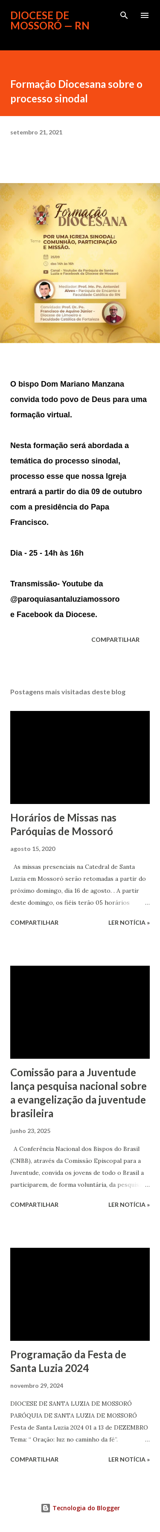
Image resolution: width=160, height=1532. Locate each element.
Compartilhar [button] (115, 639)
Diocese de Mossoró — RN (50, 20)
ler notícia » (129, 922)
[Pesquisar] (124, 15)
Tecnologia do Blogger (80, 1508)
